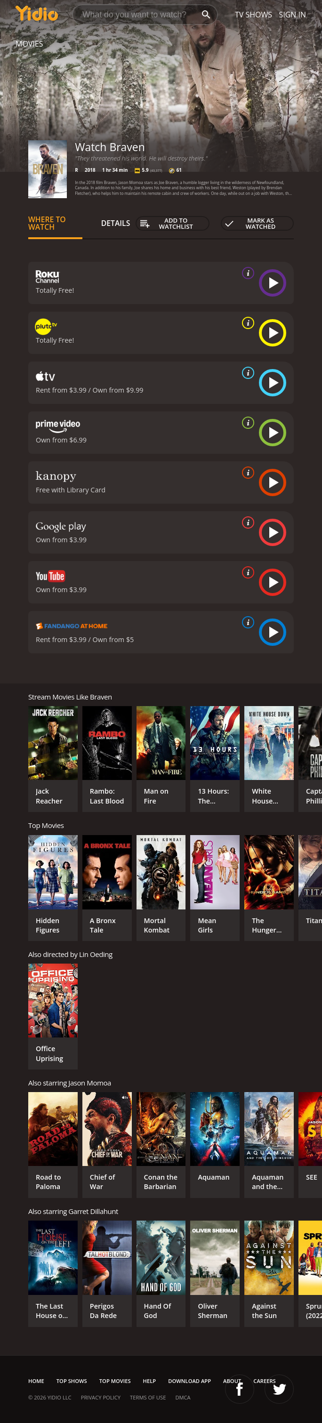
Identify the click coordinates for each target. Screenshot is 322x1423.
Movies (29, 44)
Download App (189, 1380)
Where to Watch (47, 223)
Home (36, 1380)
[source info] (246, 273)
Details (115, 223)
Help (149, 1380)
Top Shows (71, 1380)
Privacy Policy (101, 1397)
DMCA (182, 1397)
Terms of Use (148, 1397)
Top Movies (115, 1380)
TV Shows (253, 14)
